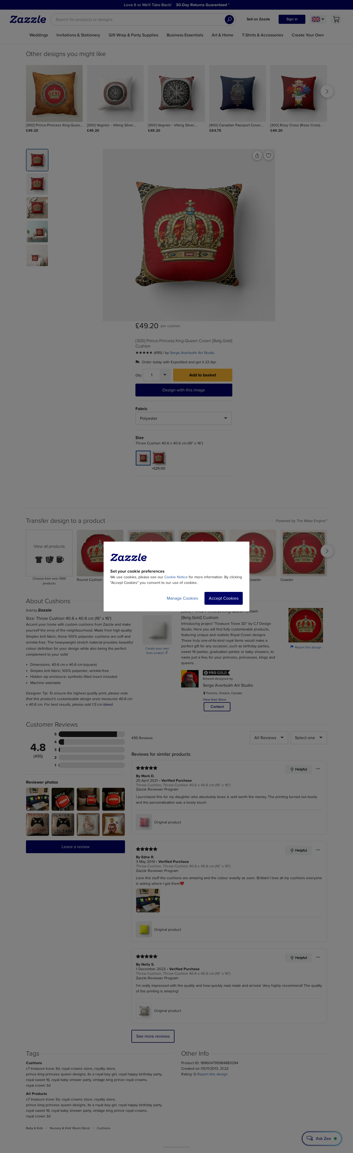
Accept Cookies (223, 598)
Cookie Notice (176, 577)
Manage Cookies (182, 598)
